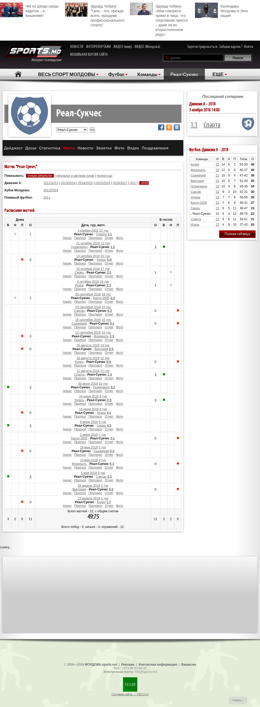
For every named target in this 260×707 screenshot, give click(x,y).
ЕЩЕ (218, 74)
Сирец (79, 272)
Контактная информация (158, 664)
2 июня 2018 (89, 435)
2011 (46, 197)
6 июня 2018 (89, 422)
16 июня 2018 (89, 409)
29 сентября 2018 (88, 294)
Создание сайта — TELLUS (130, 694)
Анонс (67, 238)
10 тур (103, 384)
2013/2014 (68, 183)
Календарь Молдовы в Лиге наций (221, 10)
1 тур (104, 498)
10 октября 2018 (88, 269)
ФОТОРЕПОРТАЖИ (98, 47)
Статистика (50, 147)
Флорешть (101, 336)
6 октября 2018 (88, 281)
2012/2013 (50, 183)
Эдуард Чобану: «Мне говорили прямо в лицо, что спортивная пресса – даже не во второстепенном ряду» (158, 19)
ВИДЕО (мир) (123, 47)
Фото (119, 147)
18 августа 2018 (87, 358)
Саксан (79, 311)
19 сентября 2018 (88, 307)
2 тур (104, 486)
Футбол (116, 74)
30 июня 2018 (88, 384)
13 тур (104, 345)
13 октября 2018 (88, 256)
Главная (18, 74)
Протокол (95, 238)
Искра (79, 285)
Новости (85, 147)
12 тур (104, 358)
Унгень (101, 260)
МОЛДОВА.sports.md (101, 664)
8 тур (103, 409)
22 (217, 164)
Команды (147, 74)
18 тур (106, 294)
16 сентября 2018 (88, 320)
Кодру (79, 362)
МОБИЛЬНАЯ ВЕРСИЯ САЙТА (89, 55)
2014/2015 (85, 183)
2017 (133, 183)
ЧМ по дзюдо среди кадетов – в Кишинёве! (29, 10)
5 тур (102, 447)
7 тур (102, 435)
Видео (133, 147)
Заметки (104, 147)
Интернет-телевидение (35, 54)
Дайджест (13, 147)
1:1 (194, 125)
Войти (248, 47)
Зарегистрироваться (202, 47)
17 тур (105, 269)
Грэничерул (79, 247)
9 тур (103, 396)
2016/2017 (120, 183)
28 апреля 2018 (89, 486)
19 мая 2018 (89, 447)
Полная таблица (237, 234)
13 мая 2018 (89, 460)
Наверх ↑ (237, 700)
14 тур (106, 307)
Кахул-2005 (101, 298)
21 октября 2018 (88, 243)
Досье (30, 147)
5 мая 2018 (89, 473)
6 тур (102, 422)
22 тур (103, 230)
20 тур (105, 256)
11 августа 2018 (87, 371)
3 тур (101, 473)
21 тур (105, 243)
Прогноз (80, 238)
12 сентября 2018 (88, 332)
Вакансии (188, 664)
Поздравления (155, 147)
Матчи (69, 147)
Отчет (109, 238)
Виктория (101, 349)
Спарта (101, 234)
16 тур (106, 320)
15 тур (106, 332)
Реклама (127, 664)
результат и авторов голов (75, 176)
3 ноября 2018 (88, 230)
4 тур (102, 460)
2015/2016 (102, 183)
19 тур (104, 281)
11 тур (104, 371)
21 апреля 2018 (89, 498)
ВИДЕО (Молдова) (147, 47)
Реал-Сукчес (184, 74)
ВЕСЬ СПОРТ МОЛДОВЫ (66, 74)
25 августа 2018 (87, 345)
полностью (104, 176)
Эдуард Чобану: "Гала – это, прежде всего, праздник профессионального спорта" (95, 15)
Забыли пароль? (230, 47)
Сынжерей (79, 323)
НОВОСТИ (76, 47)
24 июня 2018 (89, 396)
